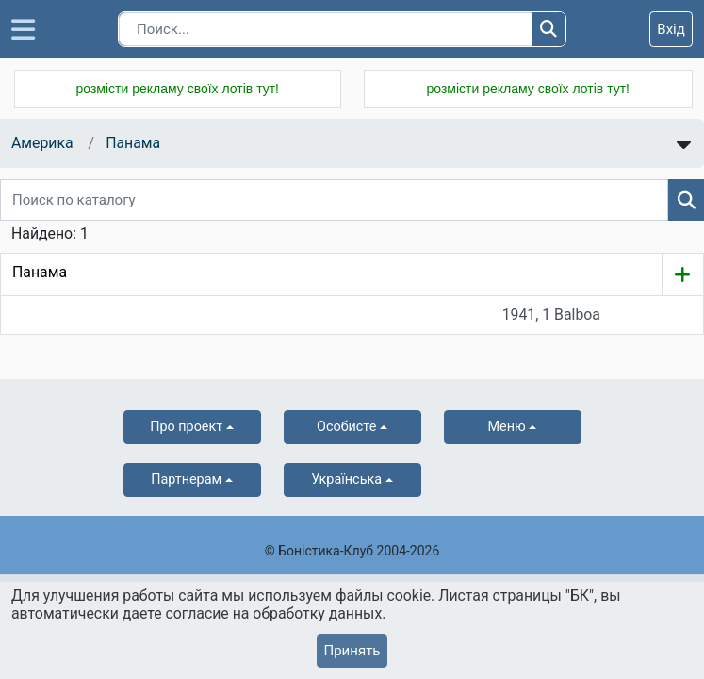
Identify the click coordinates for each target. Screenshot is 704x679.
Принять (351, 650)
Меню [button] (507, 427)
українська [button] (346, 480)
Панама (133, 143)
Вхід (671, 29)
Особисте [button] (346, 427)
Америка (42, 143)
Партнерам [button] (186, 480)
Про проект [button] (186, 427)
